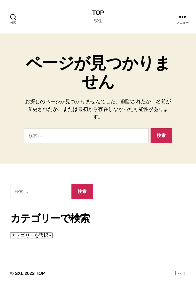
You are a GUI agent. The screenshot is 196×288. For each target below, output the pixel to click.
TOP (98, 13)
